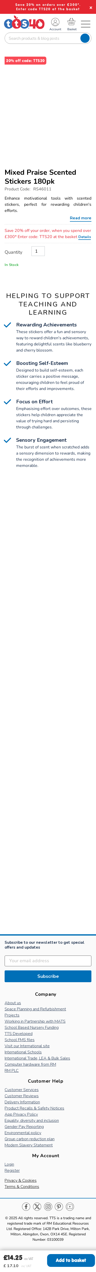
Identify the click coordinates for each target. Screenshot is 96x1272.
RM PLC (12, 1070)
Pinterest (59, 1207)
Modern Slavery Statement (29, 1145)
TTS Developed (19, 1034)
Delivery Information (22, 1102)
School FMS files (20, 1040)
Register (12, 1170)
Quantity (13, 252)
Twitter (37, 1207)
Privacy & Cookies (21, 1180)
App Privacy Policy (21, 1114)
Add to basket (71, 1260)
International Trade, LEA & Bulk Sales (37, 1058)
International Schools (23, 1052)
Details (84, 236)
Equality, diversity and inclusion (32, 1120)
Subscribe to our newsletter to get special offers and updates (44, 945)
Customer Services (22, 1090)
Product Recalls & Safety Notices (34, 1108)
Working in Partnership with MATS (35, 1021)
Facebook (26, 1207)
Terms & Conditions (22, 1186)
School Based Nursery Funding (32, 1027)
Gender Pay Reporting (24, 1127)
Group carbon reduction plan (30, 1139)
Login (9, 1164)
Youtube (69, 1207)
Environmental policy (23, 1133)
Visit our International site (27, 1046)
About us (13, 1003)
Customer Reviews (22, 1096)
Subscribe (48, 976)
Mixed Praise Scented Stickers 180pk (40, 177)
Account (55, 29)
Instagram (48, 1207)
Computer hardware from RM (30, 1064)
